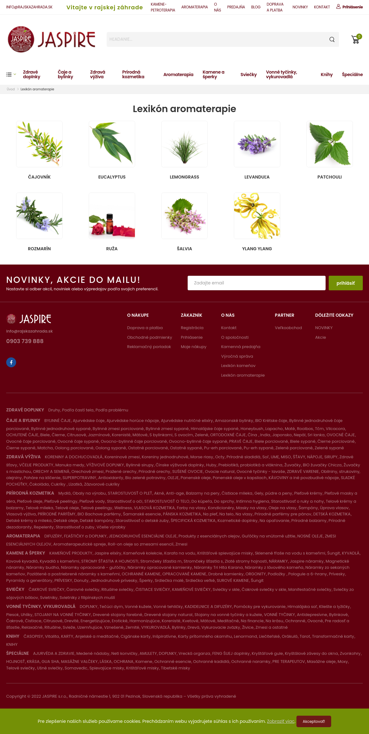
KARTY (67, 636)
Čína (253, 435)
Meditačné (228, 621)
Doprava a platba (145, 328)
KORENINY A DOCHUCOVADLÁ (74, 457)
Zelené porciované (294, 448)
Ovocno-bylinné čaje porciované (134, 441)
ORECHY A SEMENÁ (51, 471)
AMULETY (148, 653)
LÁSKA (106, 661)
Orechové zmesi (87, 471)
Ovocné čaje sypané (78, 441)
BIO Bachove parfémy (99, 514)
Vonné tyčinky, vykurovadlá (281, 74)
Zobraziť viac (281, 721)
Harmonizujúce (144, 621)
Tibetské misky (175, 668)
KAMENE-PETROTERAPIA (163, 7)
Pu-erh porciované (223, 448)
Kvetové (190, 621)
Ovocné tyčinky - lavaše (261, 471)
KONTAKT (322, 7)
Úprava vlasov (334, 508)
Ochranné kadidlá (211, 661)
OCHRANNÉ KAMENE (141, 574)
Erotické (119, 621)
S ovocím (184, 435)
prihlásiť (345, 283)
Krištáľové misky (142, 668)
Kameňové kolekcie (142, 553)
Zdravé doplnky (31, 74)
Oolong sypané (111, 448)
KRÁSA (33, 661)
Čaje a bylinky (65, 74)
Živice (248, 627)
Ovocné (315, 621)
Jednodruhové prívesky (114, 580)
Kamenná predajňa (240, 347)
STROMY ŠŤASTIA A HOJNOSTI (109, 561)
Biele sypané (302, 441)
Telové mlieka (39, 508)
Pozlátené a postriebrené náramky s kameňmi (73, 574)
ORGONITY (256, 574)
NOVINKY (300, 7)
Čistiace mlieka (236, 493)
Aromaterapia (178, 74)
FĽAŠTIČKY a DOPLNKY (85, 536)
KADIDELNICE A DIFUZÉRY (208, 606)
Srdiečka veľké (200, 580)
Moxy (343, 661)
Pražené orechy (121, 471)
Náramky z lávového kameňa (274, 567)
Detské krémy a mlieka (28, 520)
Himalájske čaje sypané (214, 429)
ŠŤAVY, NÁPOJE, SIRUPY (315, 457)
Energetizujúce (95, 621)
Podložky (277, 574)
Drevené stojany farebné (117, 615)
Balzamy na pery (203, 493)
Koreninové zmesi (122, 457)
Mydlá (64, 493)
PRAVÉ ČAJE (240, 441)
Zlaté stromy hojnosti (246, 561)
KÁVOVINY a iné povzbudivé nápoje (304, 478)
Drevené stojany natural (168, 615)
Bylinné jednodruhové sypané (61, 429)
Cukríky (59, 484)
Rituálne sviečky (117, 589)
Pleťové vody (92, 501)
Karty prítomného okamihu (205, 636)
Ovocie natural (219, 471)
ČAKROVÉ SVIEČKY (46, 589)
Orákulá (290, 636)
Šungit (333, 553)
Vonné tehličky (168, 606)
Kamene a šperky (214, 74)
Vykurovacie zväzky (220, 627)
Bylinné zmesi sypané (167, 429)
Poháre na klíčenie (42, 478)
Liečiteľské (269, 636)
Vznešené (113, 627)
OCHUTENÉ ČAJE (22, 435)
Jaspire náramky (307, 561)
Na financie (252, 621)
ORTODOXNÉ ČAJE (228, 435)
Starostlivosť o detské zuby (142, 520)
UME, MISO (281, 457)
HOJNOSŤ (15, 661)
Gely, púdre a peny (273, 493)
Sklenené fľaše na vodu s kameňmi (290, 553)
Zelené (201, 435)
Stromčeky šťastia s (203, 561)
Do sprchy (224, 501)
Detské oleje (66, 520)
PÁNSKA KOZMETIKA (182, 514)
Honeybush (252, 429)
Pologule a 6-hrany (307, 574)
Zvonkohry (350, 653)
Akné (159, 493)
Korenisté (121, 435)
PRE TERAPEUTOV (289, 661)
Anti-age (175, 493)
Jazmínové (99, 435)
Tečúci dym (111, 606)
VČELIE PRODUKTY (36, 465)
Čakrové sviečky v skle (264, 589)
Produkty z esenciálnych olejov (209, 536)
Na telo (226, 514)
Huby (211, 465)
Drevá (193, 627)
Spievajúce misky (106, 668)
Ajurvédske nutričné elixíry (187, 421)
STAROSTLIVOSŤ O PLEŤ (130, 493)
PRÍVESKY (63, 580)
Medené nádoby (92, 653)
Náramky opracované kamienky (159, 567)
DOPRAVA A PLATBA (275, 7)
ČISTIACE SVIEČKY (153, 589)
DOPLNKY (88, 606)
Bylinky (178, 627)
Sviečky (249, 74)
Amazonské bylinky (234, 421)
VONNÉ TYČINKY (279, 615)
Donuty (81, 580)
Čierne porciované (336, 441)
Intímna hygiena (252, 501)
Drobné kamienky (225, 574)
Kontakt (228, 328)
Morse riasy (201, 457)
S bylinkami (160, 435)
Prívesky (337, 574)
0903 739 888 (25, 341)
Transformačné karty (333, 636)
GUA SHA (50, 661)
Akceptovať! (314, 721)
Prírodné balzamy (309, 520)
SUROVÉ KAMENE (233, 580)
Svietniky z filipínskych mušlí (87, 597)
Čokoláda (39, 484)
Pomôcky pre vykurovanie (260, 606)
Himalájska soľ (302, 606)
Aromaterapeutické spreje (79, 544)
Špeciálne (352, 74)
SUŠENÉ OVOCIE (187, 471)
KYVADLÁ (351, 553)
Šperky (146, 580)
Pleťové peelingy (60, 501)
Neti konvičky (124, 653)
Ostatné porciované (148, 448)
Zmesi (181, 544)
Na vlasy (244, 514)
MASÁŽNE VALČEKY (79, 661)
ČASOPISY (33, 636)
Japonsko (282, 435)
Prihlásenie (191, 337)
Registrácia (192, 328)
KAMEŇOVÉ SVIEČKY (191, 589)
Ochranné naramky (250, 661)
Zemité (132, 627)
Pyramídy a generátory (29, 580)
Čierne (58, 435)
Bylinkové (338, 615)
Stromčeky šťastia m (161, 561)
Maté (290, 429)
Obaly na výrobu (89, 493)
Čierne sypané (20, 448)
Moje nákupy (194, 347)
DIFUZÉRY (53, 536)
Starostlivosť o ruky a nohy (297, 501)
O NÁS (217, 7)
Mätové (139, 435)
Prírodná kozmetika (133, 74)
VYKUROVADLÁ (155, 627)
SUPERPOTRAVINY (79, 478)
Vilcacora (335, 429)
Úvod (11, 89)
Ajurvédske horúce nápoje (132, 421)
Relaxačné (32, 627)
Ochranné (295, 621)
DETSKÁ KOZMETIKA (331, 514)
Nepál (299, 435)
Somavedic (75, 668)
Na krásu (274, 621)
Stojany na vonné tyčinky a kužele (228, 615)
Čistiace (33, 621)
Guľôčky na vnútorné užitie (269, 536)
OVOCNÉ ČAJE (341, 435)
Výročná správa (237, 356)
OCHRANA (123, 661)
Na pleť (210, 514)
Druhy (54, 410)
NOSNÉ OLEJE (310, 536)
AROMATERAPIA (194, 7)
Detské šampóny (96, 520)
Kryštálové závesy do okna (311, 653)
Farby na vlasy (191, 508)
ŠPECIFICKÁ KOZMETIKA (193, 520)
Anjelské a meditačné (96, 636)
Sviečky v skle (226, 589)
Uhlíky (27, 615)
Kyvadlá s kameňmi (59, 561)
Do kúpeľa (201, 501)
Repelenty (44, 527)
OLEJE (173, 478)
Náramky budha (42, 567)
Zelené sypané (329, 448)
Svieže (69, 627)
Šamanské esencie (142, 514)
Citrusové (76, 435)
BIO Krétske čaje (271, 421)
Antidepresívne (312, 615)
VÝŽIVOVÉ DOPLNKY (105, 465)
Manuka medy (69, 465)
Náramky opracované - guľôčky (93, 567)
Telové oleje (67, 508)
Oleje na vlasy (282, 508)
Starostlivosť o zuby (75, 527)
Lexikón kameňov (238, 366)
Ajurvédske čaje (88, 421)
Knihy (327, 74)
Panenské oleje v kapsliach (240, 478)
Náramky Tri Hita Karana (218, 567)
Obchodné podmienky (149, 337)
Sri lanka (316, 435)
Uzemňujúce (89, 627)
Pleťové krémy (308, 493)
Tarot (305, 636)
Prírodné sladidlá (243, 457)
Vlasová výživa (21, 514)
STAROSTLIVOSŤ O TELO (166, 501)
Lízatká (75, 484)
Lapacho (274, 429)
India (265, 435)
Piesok (12, 615)
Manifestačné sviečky (309, 589)
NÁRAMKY (278, 561)
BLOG (255, 7)
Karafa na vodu (179, 553)
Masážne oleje (321, 661)
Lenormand (245, 636)
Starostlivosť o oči (124, 501)
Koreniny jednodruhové (165, 457)
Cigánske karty (136, 636)
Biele (45, 435)
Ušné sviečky (50, 668)
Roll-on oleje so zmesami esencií (140, 544)
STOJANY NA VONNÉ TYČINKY (62, 615)
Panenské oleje (196, 478)
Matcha (45, 448)
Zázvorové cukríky (101, 484)
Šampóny (308, 508)
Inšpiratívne (164, 636)
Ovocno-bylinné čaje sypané (198, 441)
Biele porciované (271, 441)
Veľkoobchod (288, 328)
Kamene (144, 661)
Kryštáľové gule (267, 653)
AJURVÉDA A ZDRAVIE (53, 653)
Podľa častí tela (77, 410)
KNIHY (12, 644)
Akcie (320, 337)
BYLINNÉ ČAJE (57, 421)
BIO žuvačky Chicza (322, 465)
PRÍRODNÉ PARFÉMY (56, 514)
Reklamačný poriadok (149, 347)
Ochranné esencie (172, 661)
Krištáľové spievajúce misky (225, 553)
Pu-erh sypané (258, 448)
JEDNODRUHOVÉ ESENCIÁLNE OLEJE (142, 536)
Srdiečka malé (169, 580)
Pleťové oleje (29, 501)
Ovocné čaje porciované (31, 441)
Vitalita (52, 636)
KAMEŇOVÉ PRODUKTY (70, 553)
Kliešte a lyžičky (334, 606)
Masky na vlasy (251, 508)
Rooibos (305, 429)
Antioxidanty (110, 478)
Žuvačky (292, 465)
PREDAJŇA (236, 7)
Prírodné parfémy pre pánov (283, 514)
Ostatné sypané (186, 448)
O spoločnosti (234, 337)
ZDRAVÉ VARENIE (303, 471)
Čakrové (14, 621)
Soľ (265, 457)
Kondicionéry (221, 508)
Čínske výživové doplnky (180, 465)
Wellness (123, 508)
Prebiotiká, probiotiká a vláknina (250, 465)
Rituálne (52, 627)
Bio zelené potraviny (145, 478)
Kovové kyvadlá (22, 561)
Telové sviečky (20, 668)
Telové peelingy (96, 508)
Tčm (319, 429)
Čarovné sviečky (82, 589)
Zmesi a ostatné (272, 627)
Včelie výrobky (110, 527)
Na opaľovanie (274, 520)
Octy (220, 457)
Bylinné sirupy (139, 465)
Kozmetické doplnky (238, 520)
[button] (14, 74)
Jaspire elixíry (107, 553)
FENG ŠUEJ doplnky (231, 653)
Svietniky (48, 597)
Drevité (71, 621)
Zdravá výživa (97, 74)
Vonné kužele (138, 606)
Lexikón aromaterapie (243, 375)
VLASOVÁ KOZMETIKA (154, 508)
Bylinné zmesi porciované (118, 429)
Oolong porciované (74, 448)
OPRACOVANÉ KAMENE (184, 574)
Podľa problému (112, 410)
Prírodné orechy (154, 471)
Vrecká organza (194, 653)
